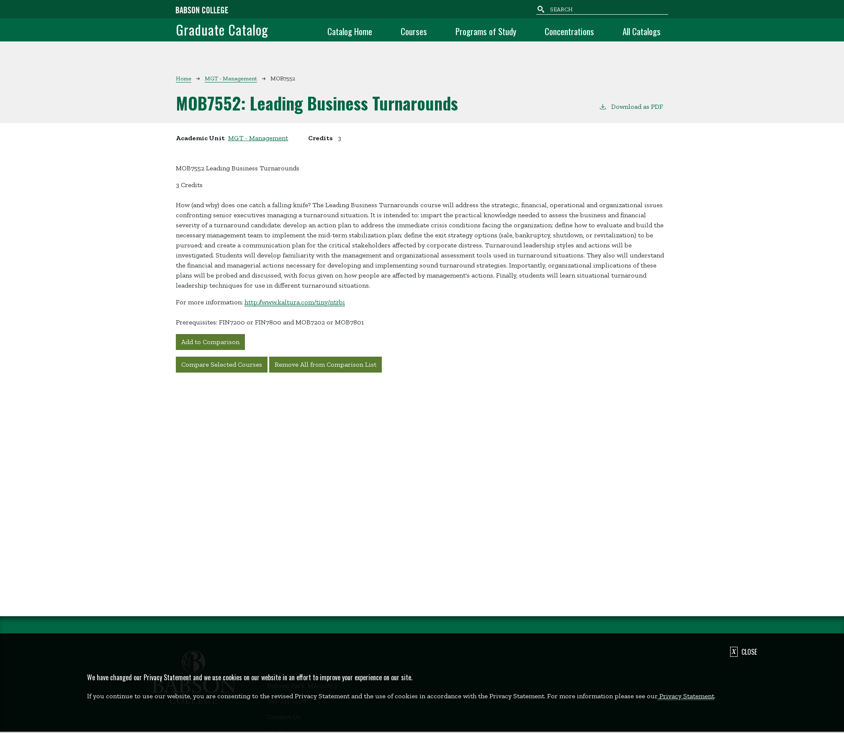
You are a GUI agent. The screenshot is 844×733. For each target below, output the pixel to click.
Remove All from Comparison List (325, 364)
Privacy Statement (686, 696)
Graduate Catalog (222, 29)
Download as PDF (631, 106)
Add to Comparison (210, 342)
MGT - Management (231, 78)
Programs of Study (485, 31)
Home (183, 78)
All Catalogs (642, 31)
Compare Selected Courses (221, 364)
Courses (414, 31)
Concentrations (569, 31)
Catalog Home (349, 31)
